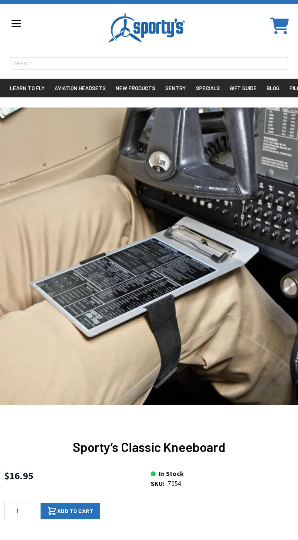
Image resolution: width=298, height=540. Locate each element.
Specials (208, 88)
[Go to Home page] (146, 27)
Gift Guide (243, 88)
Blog (273, 88)
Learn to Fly (27, 88)
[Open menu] (16, 23)
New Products (135, 88)
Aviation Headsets (80, 88)
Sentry (175, 88)
